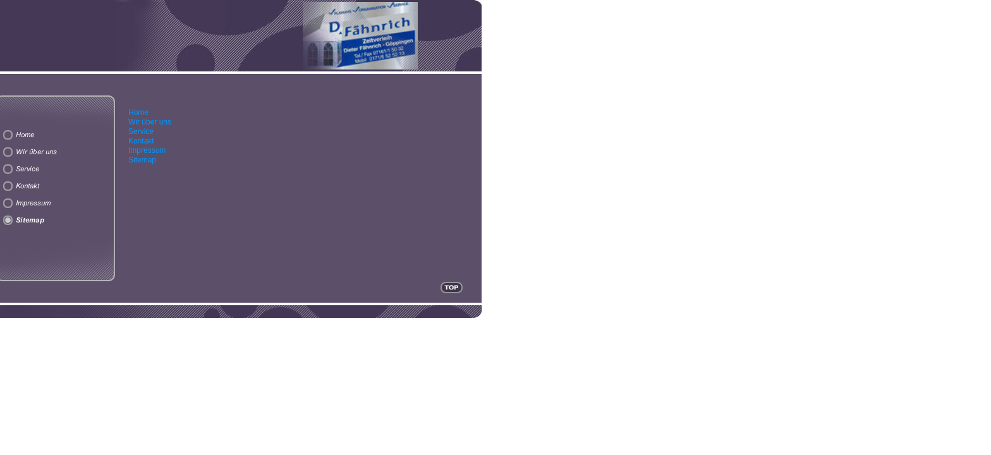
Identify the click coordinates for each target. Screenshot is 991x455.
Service (141, 131)
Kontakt (141, 140)
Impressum (147, 150)
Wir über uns (149, 122)
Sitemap (142, 159)
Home (138, 112)
